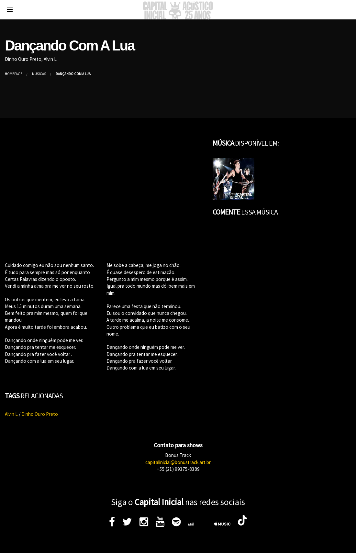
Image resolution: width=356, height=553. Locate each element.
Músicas (39, 74)
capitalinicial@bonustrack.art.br (178, 462)
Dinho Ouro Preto (39, 414)
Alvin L (11, 414)
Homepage (13, 74)
